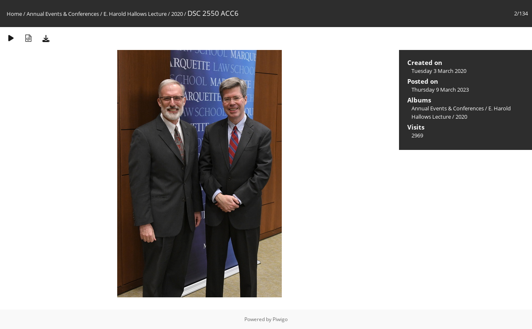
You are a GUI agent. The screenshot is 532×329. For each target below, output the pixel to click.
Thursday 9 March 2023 (440, 89)
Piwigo (280, 319)
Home (14, 13)
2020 (177, 13)
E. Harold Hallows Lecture (135, 13)
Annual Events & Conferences (63, 13)
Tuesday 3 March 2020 (438, 71)
